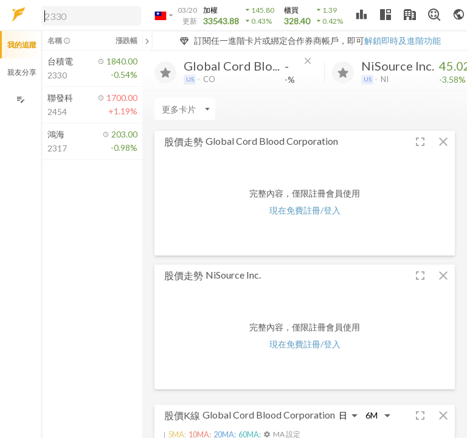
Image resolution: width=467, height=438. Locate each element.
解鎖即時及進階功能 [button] (402, 40)
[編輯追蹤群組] (20, 99)
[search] (91, 16)
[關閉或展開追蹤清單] (147, 40)
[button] (88, 15)
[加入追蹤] (165, 72)
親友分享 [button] (21, 72)
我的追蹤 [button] (21, 44)
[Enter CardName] (184, 109)
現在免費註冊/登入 (305, 210)
